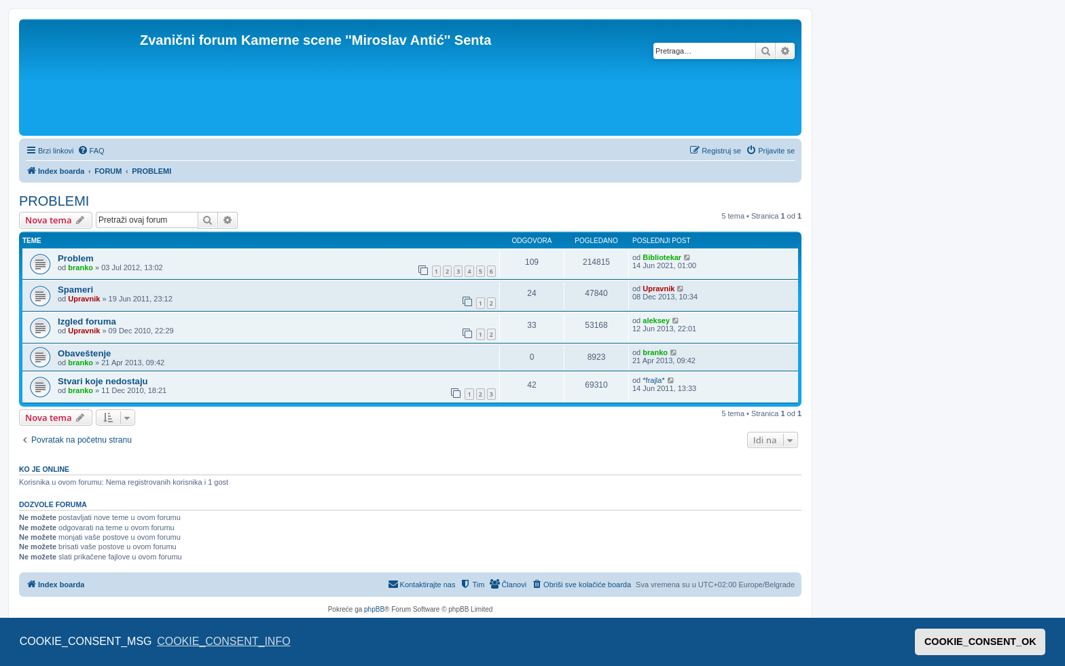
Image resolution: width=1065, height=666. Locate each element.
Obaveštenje (84, 353)
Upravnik (84, 299)
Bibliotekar (662, 257)
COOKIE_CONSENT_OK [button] (980, 641)
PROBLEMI (54, 200)
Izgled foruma (87, 321)
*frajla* (653, 380)
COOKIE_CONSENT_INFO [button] (223, 641)
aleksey (656, 320)
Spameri (75, 289)
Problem (76, 258)
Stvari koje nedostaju (103, 381)
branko (80, 267)
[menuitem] (91, 151)
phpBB (374, 609)
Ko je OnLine (44, 469)
